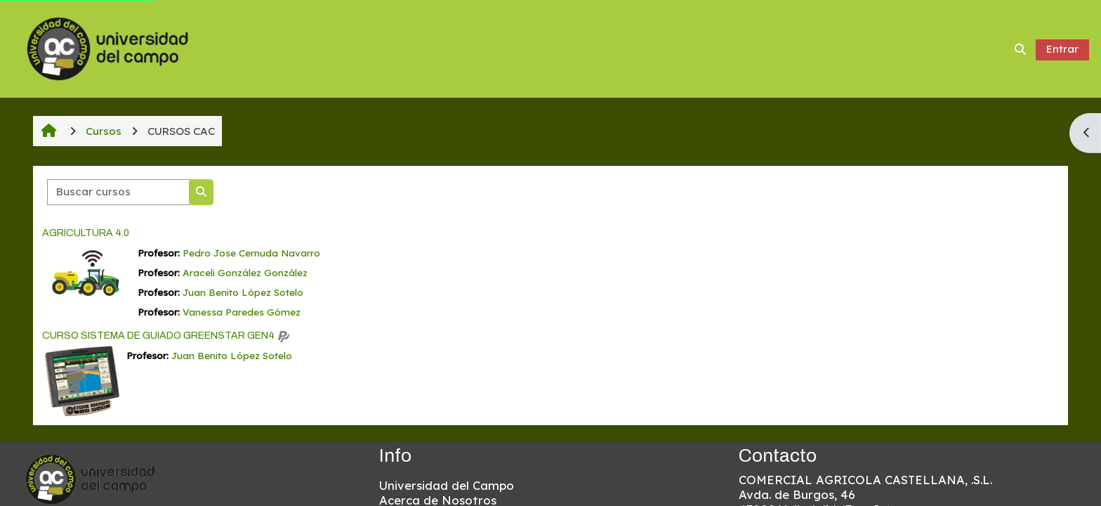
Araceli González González (245, 272)
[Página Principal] (107, 47)
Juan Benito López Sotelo (243, 292)
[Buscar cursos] (118, 192)
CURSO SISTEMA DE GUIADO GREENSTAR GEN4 (158, 335)
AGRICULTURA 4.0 (85, 233)
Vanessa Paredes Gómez (242, 312)
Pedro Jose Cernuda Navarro (251, 253)
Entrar (1062, 49)
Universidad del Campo (446, 485)
